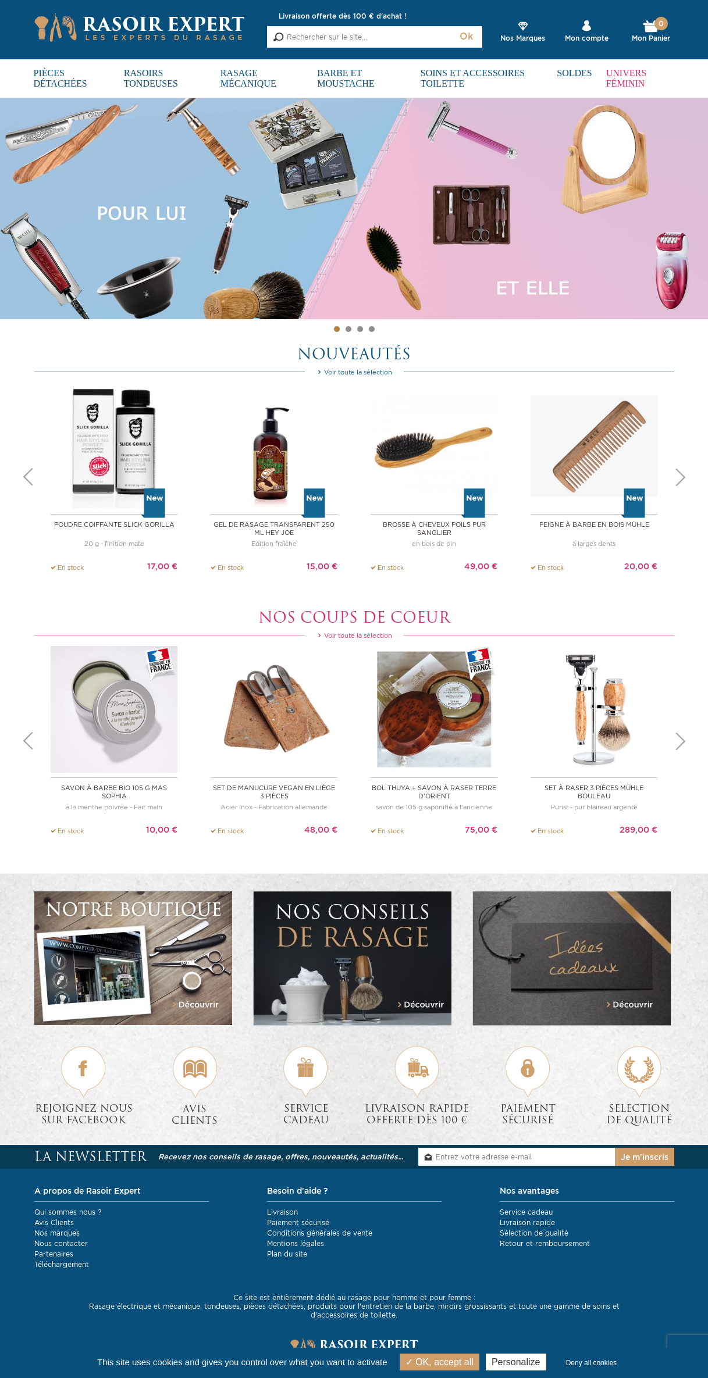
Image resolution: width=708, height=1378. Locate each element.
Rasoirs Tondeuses (151, 78)
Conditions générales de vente (319, 1233)
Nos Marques (522, 38)
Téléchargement (61, 1264)
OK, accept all (439, 1362)
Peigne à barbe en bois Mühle (594, 524)
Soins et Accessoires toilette (473, 78)
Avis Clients (54, 1222)
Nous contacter (61, 1243)
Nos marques (57, 1233)
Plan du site (287, 1254)
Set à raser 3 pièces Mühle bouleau (594, 792)
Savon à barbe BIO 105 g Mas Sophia (114, 792)
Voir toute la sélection (354, 372)
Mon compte (587, 38)
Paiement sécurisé (298, 1222)
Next (680, 478)
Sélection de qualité (534, 1233)
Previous (28, 478)
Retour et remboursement (545, 1243)
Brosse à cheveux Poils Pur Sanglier (434, 528)
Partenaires (53, 1254)
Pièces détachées (60, 78)
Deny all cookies (591, 1363)
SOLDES (574, 73)
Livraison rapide (527, 1222)
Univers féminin (626, 78)
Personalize (516, 1362)
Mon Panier (651, 31)
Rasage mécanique (248, 78)
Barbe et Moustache (345, 78)
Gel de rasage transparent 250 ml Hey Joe (274, 528)
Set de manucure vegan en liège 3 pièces (274, 792)
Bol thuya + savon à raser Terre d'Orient (434, 792)
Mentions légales (295, 1243)
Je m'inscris (644, 1157)
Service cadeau (526, 1212)
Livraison (282, 1212)
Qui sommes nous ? (67, 1212)
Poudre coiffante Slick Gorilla (114, 524)
